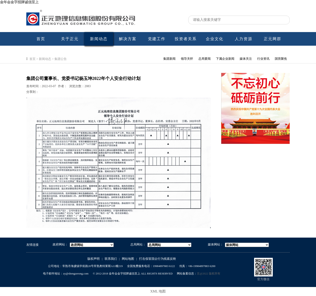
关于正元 (70, 39)
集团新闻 (169, 58)
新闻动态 (99, 39)
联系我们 (111, 258)
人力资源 (243, 39)
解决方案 (127, 39)
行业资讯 (263, 58)
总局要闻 (204, 58)
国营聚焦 (281, 58)
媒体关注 (246, 58)
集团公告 (60, 59)
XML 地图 (158, 291)
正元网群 (272, 39)
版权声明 (93, 258)
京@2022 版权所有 (208, 273)
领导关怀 (187, 58)
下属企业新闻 (225, 58)
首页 (40, 39)
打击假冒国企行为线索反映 (157, 258)
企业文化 (214, 39)
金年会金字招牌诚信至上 (19, 2)
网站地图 (128, 258)
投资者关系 (186, 39)
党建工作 (156, 39)
